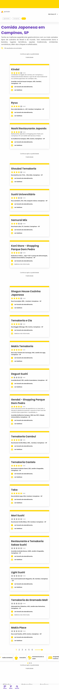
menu (5, 687)
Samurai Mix (19, 220)
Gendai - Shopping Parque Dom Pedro (28, 401)
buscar (17, 687)
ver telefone (18, 90)
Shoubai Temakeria (23, 168)
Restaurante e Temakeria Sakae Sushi (27, 542)
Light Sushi (18, 572)
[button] (27, 663)
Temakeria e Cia (21, 320)
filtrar (10, 687)
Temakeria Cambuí (23, 436)
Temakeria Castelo (23, 462)
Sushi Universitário (23, 194)
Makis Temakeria (22, 346)
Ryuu (14, 102)
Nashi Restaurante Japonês (28, 128)
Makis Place (18, 627)
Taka (14, 490)
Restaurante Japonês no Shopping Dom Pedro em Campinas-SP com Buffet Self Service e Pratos (27, 135)
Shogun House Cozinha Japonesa (26, 293)
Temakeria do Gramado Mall (29, 600)
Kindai (15, 69)
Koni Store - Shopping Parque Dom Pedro (25, 247)
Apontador (7, 18)
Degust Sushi (19, 374)
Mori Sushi (17, 515)
